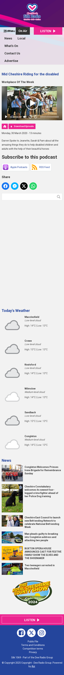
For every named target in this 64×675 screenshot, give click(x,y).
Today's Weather (16, 311)
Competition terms (33, 648)
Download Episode (24, 126)
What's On (11, 46)
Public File (33, 641)
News (8, 38)
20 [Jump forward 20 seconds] (36, 117)
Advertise (11, 61)
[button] (32, 103)
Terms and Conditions (33, 645)
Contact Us (12, 53)
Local (21, 38)
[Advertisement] (27, 253)
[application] (32, 103)
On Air (22, 31)
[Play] (6, 117)
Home (8, 31)
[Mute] (24, 117)
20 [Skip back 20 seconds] (30, 117)
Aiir (33, 666)
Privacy (33, 652)
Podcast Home (5, 126)
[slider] (49, 117)
